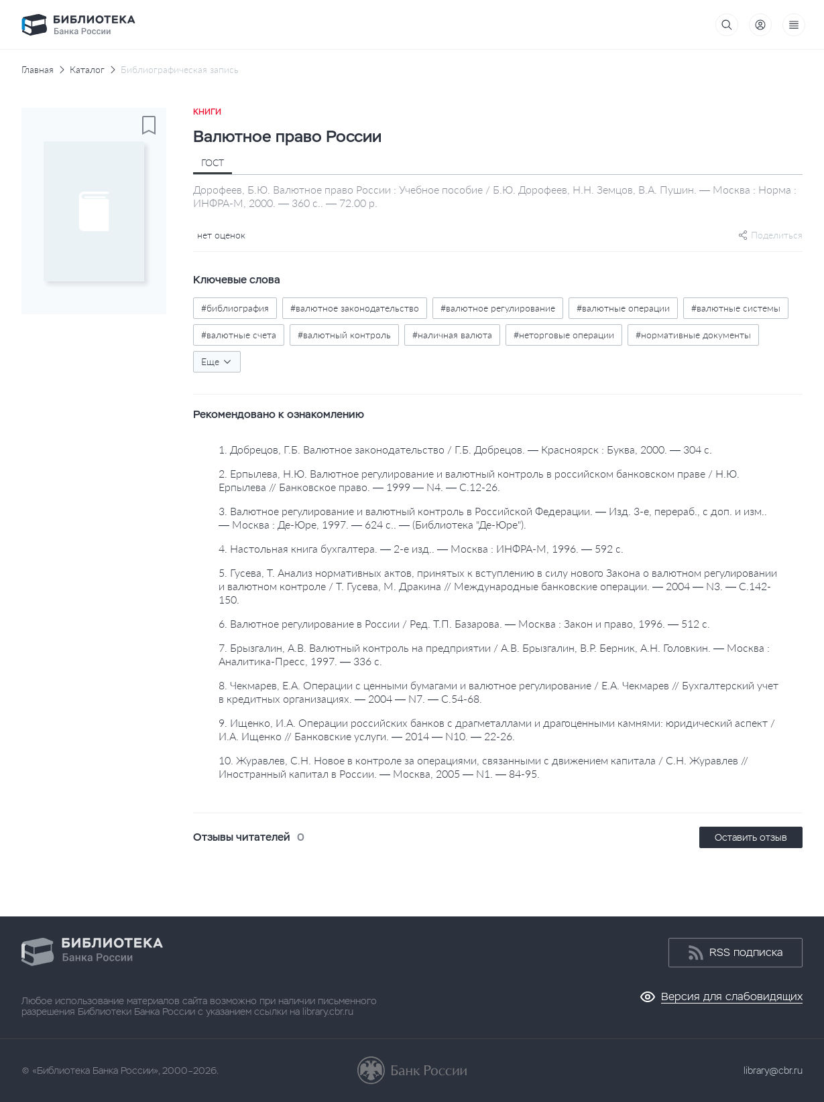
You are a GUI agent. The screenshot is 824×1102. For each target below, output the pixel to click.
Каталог (87, 69)
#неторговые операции (564, 334)
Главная (37, 69)
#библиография (235, 308)
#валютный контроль (344, 334)
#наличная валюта (452, 334)
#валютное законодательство (354, 308)
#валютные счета (238, 334)
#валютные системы (735, 308)
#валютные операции (623, 308)
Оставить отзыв (751, 837)
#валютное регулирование (497, 308)
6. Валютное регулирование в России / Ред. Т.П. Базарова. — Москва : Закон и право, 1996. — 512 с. (464, 623)
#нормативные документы (693, 334)
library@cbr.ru (773, 1070)
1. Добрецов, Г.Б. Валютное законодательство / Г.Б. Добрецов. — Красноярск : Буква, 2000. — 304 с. (465, 449)
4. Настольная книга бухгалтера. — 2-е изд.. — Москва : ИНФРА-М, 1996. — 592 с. (421, 548)
